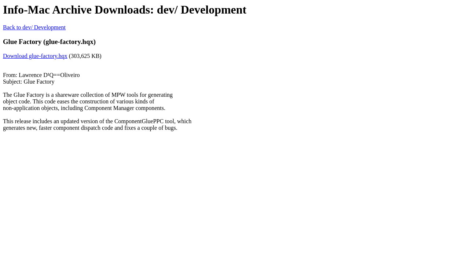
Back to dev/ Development (34, 27)
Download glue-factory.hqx (35, 56)
